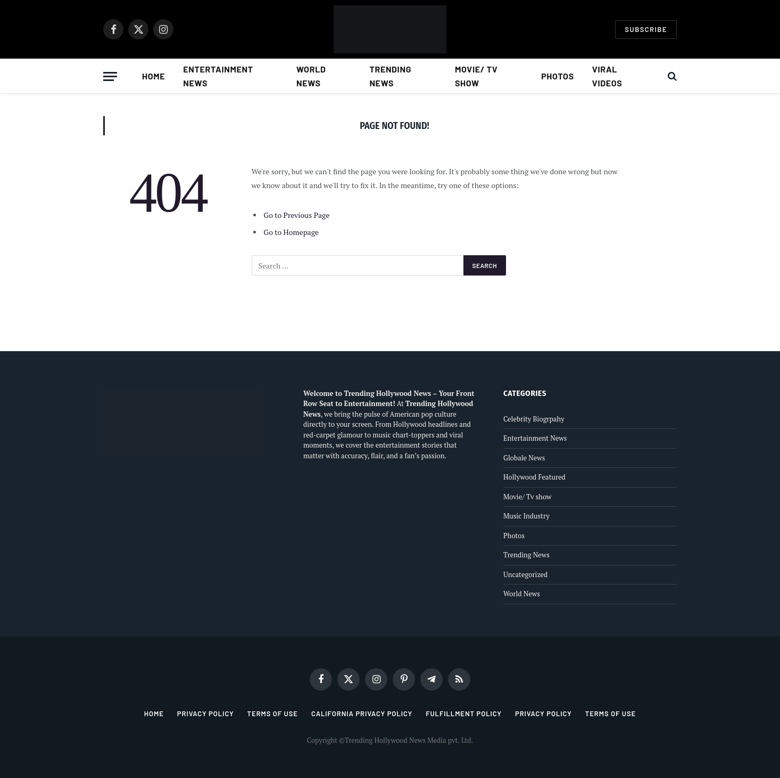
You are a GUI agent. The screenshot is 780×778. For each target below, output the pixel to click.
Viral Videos (607, 76)
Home (153, 76)
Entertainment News (218, 76)
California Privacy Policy (361, 713)
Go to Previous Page (297, 215)
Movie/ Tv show (476, 76)
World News (311, 76)
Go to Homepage (291, 232)
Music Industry (526, 516)
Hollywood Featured (534, 477)
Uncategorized (525, 574)
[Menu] (110, 76)
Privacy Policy (205, 713)
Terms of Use (272, 713)
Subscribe (646, 29)
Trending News (390, 76)
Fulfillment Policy (464, 713)
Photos (557, 76)
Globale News (524, 458)
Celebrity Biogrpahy (534, 419)
